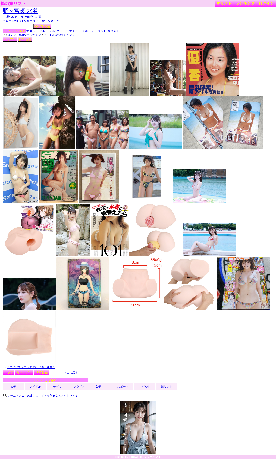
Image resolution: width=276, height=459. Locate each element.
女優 (29, 30)
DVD (15, 21)
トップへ (10, 39)
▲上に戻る (71, 372)
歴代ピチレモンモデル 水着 (23, 16)
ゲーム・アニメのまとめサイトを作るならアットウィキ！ (44, 395)
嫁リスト (224, 3)
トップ (8, 372)
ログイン (266, 3)
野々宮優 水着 (20, 11)
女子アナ (75, 30)
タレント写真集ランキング (24, 34)
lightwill (134, 456)
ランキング (245, 3)
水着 (26, 21)
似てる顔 (25, 39)
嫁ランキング (50, 21)
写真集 (7, 21)
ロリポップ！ (152, 456)
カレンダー (24, 372)
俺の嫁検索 (42, 26)
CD (21, 21)
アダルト (100, 30)
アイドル (39, 30)
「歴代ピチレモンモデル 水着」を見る (31, 367)
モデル (50, 30)
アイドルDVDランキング (59, 34)
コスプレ (35, 21)
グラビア (62, 30)
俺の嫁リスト (14, 3)
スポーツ (87, 30)
